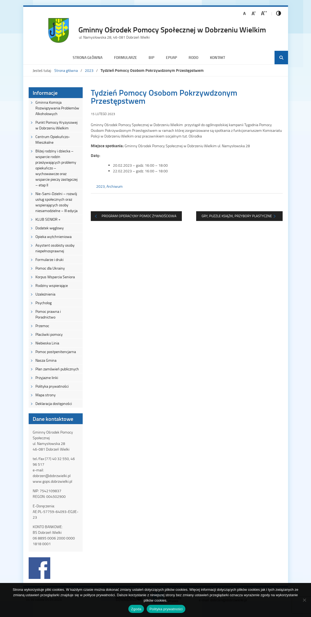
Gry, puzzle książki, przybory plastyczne (237, 215)
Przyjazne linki (46, 377)
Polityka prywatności (52, 386)
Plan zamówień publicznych (57, 368)
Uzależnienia (45, 294)
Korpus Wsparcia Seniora (55, 276)
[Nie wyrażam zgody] (304, 600)
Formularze (125, 57)
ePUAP (171, 57)
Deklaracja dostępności (53, 403)
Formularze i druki (49, 259)
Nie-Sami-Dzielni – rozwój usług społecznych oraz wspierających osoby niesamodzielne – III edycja (56, 202)
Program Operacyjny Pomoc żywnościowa (139, 215)
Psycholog (43, 302)
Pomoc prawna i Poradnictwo (48, 314)
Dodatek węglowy (49, 227)
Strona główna (87, 57)
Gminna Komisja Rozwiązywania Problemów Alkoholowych (57, 108)
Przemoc (42, 325)
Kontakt (217, 57)
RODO (193, 57)
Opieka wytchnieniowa (53, 236)
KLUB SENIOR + (48, 219)
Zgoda (136, 609)
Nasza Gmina (45, 360)
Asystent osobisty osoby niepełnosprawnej (55, 248)
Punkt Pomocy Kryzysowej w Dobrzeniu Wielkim (56, 125)
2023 (89, 70)
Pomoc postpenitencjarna (55, 351)
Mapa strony (45, 394)
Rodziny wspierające (51, 285)
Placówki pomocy (49, 334)
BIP (151, 57)
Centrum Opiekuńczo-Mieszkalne (52, 139)
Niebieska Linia (47, 343)
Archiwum (114, 186)
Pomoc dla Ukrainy (50, 268)
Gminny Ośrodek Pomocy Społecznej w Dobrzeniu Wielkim (172, 29)
